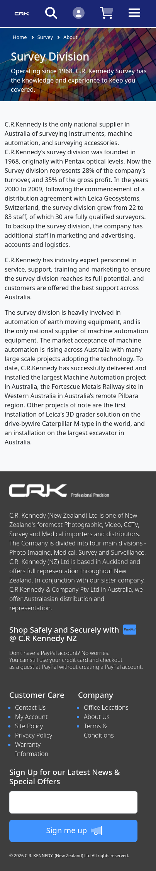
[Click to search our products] (51, 12)
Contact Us (30, 707)
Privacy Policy (33, 735)
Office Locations (106, 707)
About (70, 37)
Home (20, 37)
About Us (97, 716)
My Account (31, 716)
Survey (45, 37)
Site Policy (29, 726)
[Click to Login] (78, 12)
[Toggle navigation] (134, 18)
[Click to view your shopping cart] (106, 12)
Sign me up (74, 830)
